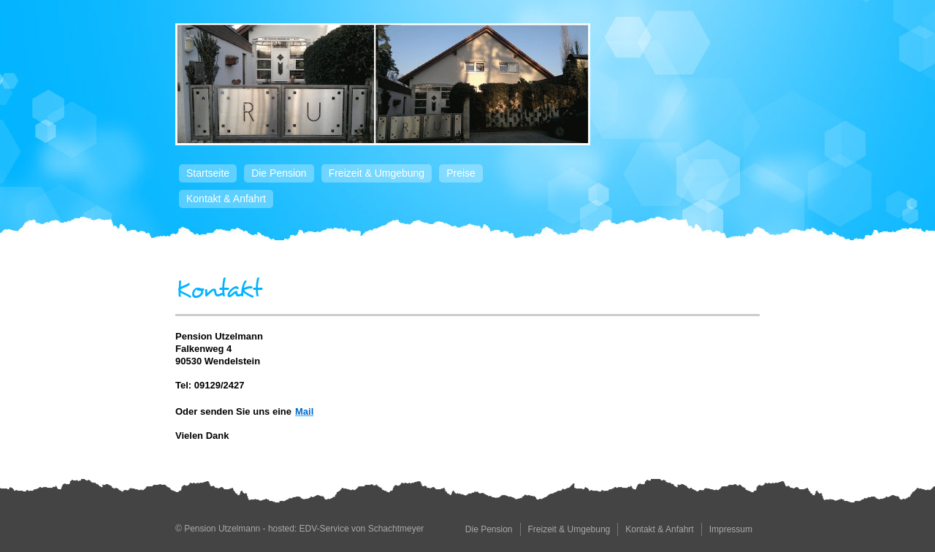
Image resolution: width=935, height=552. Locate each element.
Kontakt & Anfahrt (226, 198)
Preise (461, 173)
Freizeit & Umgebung (377, 173)
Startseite (207, 173)
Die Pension (279, 173)
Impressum (730, 529)
